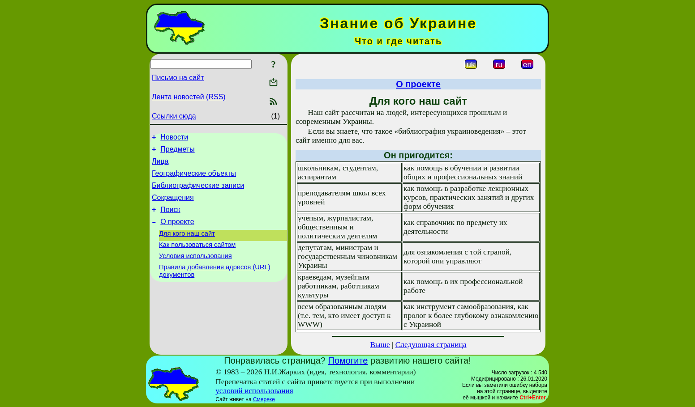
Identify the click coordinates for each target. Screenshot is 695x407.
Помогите (348, 360)
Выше (380, 344)
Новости (174, 138)
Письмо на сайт (178, 77)
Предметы (177, 152)
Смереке (264, 399)
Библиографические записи (198, 192)
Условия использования (195, 270)
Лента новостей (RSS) (189, 97)
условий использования (254, 390)
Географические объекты (194, 178)
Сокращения (173, 205)
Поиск (170, 219)
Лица (160, 165)
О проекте (177, 232)
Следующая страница (431, 344)
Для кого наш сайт (187, 245)
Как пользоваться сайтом (197, 258)
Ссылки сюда (174, 116)
